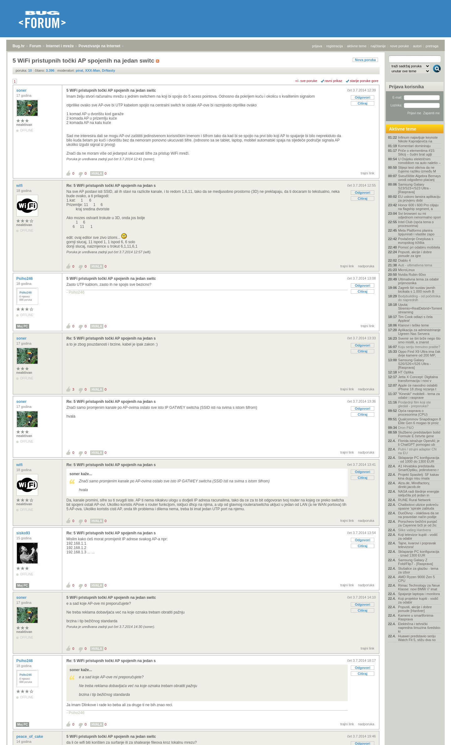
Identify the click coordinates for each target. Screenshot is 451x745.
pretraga (432, 46)
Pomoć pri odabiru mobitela (419, 247)
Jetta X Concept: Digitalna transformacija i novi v (418, 379)
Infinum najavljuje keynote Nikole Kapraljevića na (418, 139)
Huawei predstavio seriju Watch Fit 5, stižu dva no (417, 638)
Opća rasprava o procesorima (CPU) (413, 412)
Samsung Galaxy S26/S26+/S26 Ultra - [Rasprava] (414, 363)
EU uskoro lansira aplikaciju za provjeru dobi (419, 198)
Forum (35, 46)
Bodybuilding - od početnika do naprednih (419, 298)
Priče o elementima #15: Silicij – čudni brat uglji (416, 152)
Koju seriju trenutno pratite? (419, 347)
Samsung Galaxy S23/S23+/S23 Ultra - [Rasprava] (414, 188)
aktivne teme (356, 46)
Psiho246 (25, 278)
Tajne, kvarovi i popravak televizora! (417, 545)
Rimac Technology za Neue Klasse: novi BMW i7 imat (419, 587)
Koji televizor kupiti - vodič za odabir (418, 536)
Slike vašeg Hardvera (414, 530)
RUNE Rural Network (414, 500)
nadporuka (366, 266)
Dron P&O (406, 427)
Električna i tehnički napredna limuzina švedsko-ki (419, 627)
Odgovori (362, 97)
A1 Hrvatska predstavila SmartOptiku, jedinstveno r (418, 468)
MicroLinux (406, 270)
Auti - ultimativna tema (415, 265)
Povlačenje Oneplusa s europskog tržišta (415, 240)
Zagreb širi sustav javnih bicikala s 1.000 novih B (416, 289)
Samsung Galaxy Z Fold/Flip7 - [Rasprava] (415, 562)
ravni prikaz (333, 81)
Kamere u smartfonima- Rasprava (416, 617)
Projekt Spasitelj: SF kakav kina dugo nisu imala (418, 476)
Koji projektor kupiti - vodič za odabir (418, 600)
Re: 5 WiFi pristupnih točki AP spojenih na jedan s (111, 185)
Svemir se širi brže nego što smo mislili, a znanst (419, 340)
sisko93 (23, 533)
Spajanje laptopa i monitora (419, 594)
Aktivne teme (402, 128)
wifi (19, 185)
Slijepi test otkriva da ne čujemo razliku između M (417, 169)
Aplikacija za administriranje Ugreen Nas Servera (419, 332)
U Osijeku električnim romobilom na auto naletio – (419, 161)
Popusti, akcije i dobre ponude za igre (415, 254)
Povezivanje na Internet (99, 46)
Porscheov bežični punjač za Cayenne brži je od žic (417, 523)
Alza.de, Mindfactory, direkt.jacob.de (414, 485)
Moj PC (22, 326)
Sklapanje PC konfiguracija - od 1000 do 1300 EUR (418, 459)
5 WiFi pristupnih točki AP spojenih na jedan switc (111, 90)
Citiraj (362, 103)
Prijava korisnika (406, 86)
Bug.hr (19, 46)
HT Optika (405, 372)
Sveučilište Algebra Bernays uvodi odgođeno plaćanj (419, 178)
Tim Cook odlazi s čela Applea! (415, 318)
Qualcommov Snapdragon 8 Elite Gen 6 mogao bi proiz (419, 421)
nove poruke (399, 46)
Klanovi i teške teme (413, 325)
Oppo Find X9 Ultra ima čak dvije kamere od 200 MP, (419, 353)
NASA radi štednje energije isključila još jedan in (418, 493)
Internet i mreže (60, 46)
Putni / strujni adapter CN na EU (417, 451)
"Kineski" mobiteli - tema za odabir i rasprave (419, 395)
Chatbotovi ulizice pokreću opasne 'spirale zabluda (418, 506)
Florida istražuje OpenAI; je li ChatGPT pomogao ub (419, 442)
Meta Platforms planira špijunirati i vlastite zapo (416, 232)
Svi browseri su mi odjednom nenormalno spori (419, 215)
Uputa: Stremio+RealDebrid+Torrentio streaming (419, 308)
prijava (317, 46)
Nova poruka (365, 60)
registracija (334, 46)
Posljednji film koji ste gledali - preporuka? (414, 404)
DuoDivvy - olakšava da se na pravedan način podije (418, 515)
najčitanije (378, 46)
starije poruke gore (364, 81)
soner (22, 90)
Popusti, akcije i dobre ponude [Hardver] (415, 609)
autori (417, 46)
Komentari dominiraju (414, 146)
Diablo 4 (404, 260)
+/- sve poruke (306, 81)
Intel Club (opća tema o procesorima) (416, 224)
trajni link (367, 173)
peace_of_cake (30, 736)
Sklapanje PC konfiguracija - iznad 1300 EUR (418, 553)
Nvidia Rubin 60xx (412, 274)
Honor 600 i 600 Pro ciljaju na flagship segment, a (418, 207)
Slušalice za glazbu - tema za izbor (418, 570)
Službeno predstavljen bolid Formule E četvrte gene (419, 434)
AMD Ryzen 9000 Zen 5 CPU (416, 579)
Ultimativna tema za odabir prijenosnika (418, 281)
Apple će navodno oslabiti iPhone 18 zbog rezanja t (417, 387)
